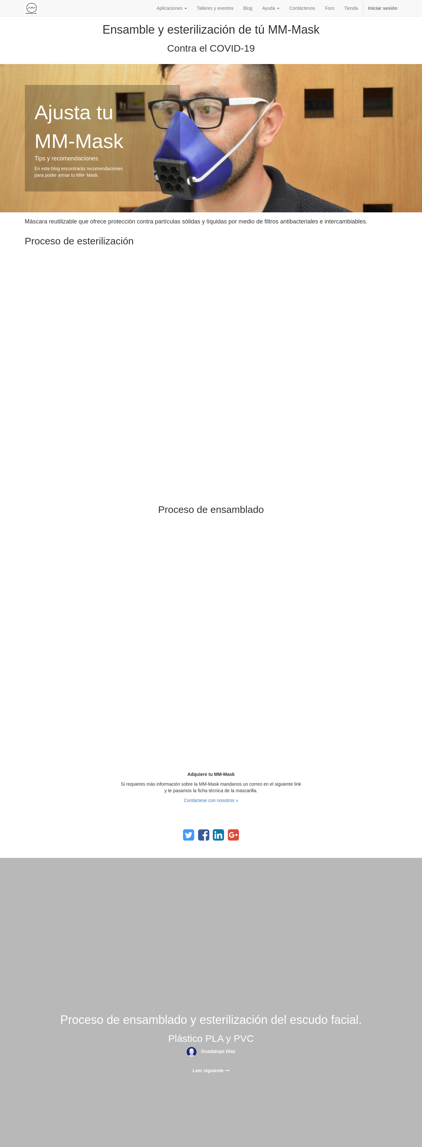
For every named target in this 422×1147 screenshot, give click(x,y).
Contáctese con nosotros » (211, 800)
